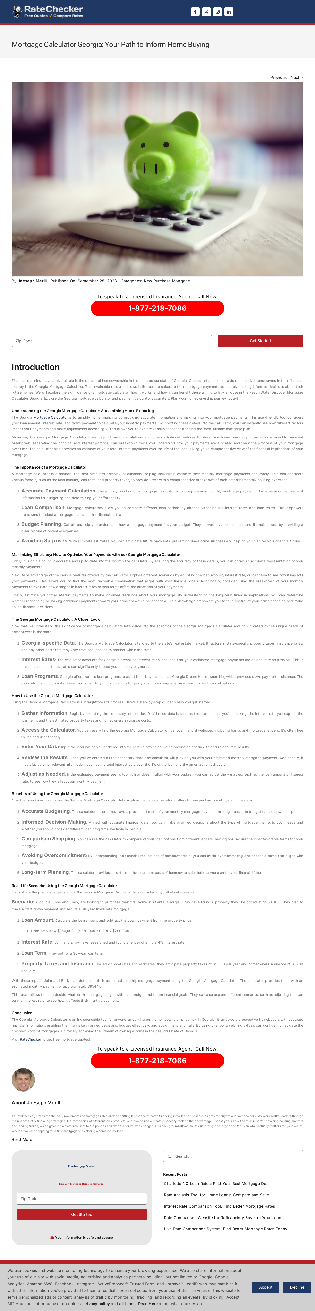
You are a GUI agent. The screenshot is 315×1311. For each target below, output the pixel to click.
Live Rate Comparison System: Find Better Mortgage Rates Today (225, 1228)
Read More (22, 1139)
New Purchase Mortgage (167, 280)
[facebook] (195, 11)
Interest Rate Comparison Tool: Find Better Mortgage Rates (219, 1206)
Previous (279, 77)
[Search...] (233, 1156)
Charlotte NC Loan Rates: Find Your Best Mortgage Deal (217, 1183)
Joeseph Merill (32, 280)
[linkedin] (228, 11)
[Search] (169, 1156)
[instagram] (217, 11)
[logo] (48, 6)
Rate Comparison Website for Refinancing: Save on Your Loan (222, 1217)
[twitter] (206, 11)
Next (295, 77)
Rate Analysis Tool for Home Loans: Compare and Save (216, 1195)
